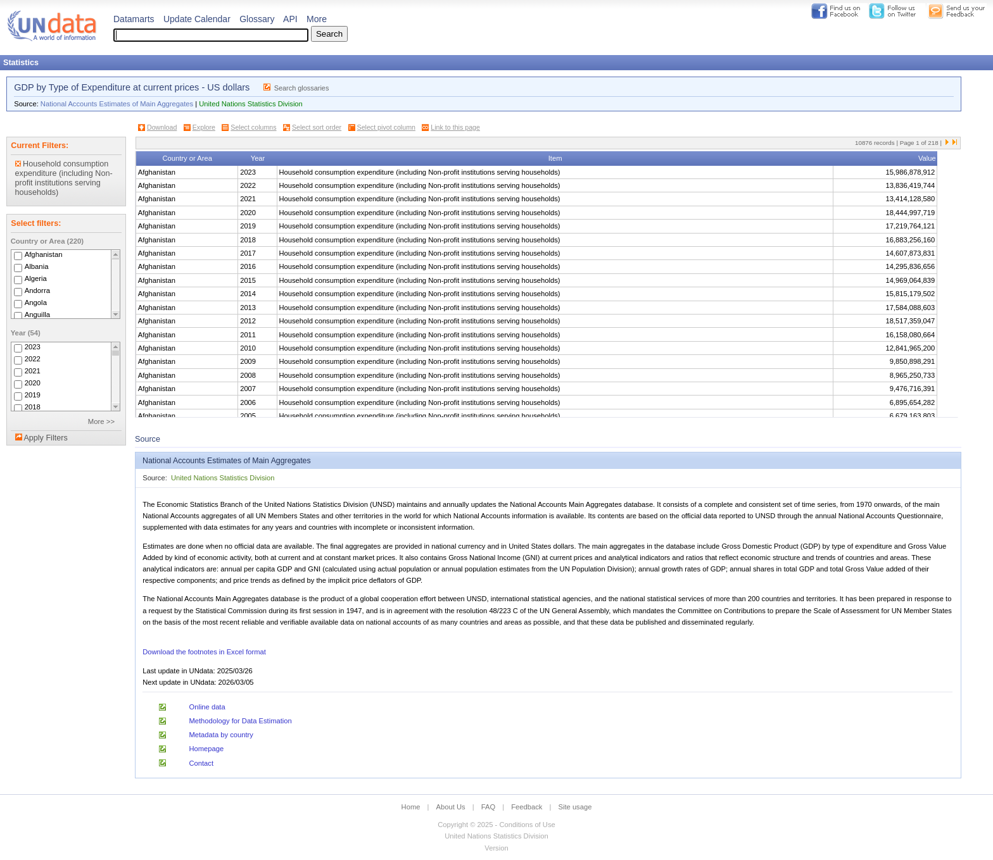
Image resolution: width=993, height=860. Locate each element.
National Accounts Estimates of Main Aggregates (117, 104)
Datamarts (134, 19)
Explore (204, 127)
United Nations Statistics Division (251, 104)
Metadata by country (221, 734)
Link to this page (455, 127)
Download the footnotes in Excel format (204, 652)
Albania (37, 266)
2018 (33, 407)
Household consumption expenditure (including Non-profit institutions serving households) (64, 178)
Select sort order (316, 127)
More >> (101, 421)
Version (496, 848)
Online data (207, 707)
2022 (33, 359)
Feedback (526, 807)
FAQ (488, 807)
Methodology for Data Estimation (240, 721)
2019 (33, 395)
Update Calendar (197, 19)
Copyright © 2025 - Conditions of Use (496, 824)
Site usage (575, 807)
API (290, 19)
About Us (450, 807)
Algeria (36, 278)
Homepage (206, 748)
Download (162, 127)
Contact (201, 763)
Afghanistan (44, 254)
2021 (33, 371)
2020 (33, 383)
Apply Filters (45, 437)
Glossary (256, 19)
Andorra (37, 290)
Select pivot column (386, 127)
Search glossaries (301, 88)
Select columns (253, 127)
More (317, 19)
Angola (36, 302)
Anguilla (37, 314)
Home (411, 807)
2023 (33, 347)
